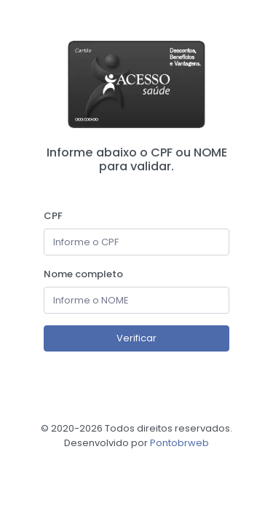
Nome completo (83, 274)
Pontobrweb (179, 443)
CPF (53, 216)
